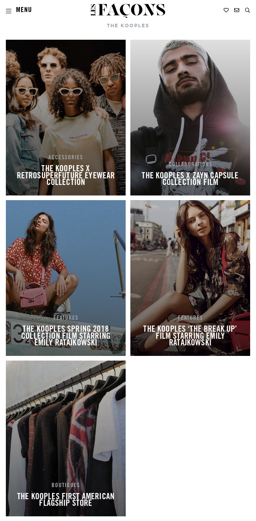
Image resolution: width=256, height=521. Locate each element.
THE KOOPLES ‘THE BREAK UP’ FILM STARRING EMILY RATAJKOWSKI (190, 337)
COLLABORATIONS (190, 165)
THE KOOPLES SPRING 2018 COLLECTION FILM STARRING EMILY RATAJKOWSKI (65, 337)
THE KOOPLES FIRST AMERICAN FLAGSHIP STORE (65, 501)
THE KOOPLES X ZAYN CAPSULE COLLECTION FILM (190, 180)
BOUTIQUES (66, 486)
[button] (247, 10)
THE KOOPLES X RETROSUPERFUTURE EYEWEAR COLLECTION (66, 176)
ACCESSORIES (65, 158)
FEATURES (65, 318)
